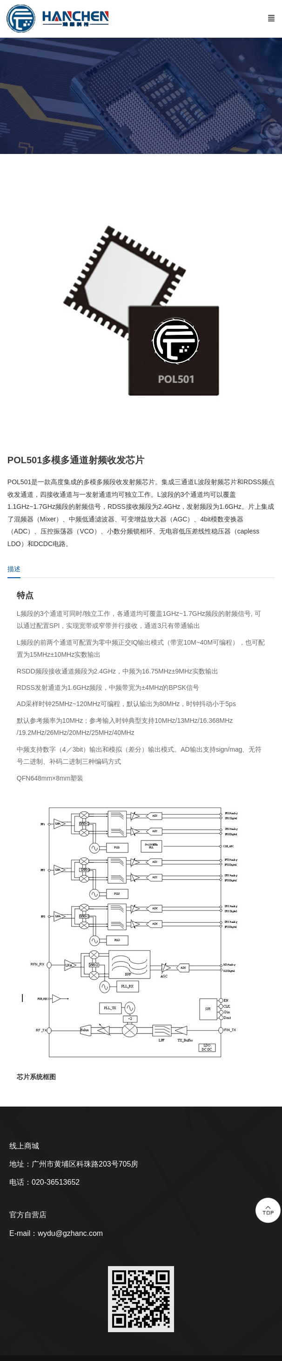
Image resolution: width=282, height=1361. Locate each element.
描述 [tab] (13, 569)
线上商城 (24, 1146)
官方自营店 (28, 1215)
